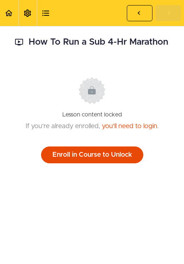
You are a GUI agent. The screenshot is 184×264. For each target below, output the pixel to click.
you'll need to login (129, 126)
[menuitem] (27, 13)
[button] (9, 13)
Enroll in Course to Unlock (92, 155)
